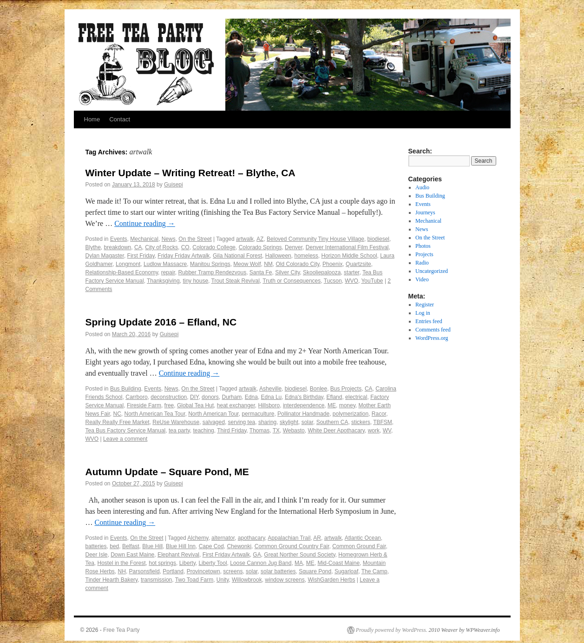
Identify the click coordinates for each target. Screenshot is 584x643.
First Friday (141, 255)
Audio (422, 187)
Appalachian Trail (289, 538)
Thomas (259, 430)
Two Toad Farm (194, 580)
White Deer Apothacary (336, 430)
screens (233, 571)
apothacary (251, 538)
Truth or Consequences (291, 281)
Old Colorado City (298, 264)
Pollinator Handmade (303, 414)
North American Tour (213, 414)
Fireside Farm (144, 405)
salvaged (214, 422)
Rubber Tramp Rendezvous (212, 272)
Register (424, 304)
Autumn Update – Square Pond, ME (167, 471)
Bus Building (125, 388)
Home (92, 119)
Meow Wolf (247, 264)
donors (210, 397)
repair (168, 272)
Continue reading (144, 223)
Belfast (130, 546)
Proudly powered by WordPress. (391, 630)
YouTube (372, 281)
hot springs (162, 563)
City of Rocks (161, 247)
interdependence (303, 405)
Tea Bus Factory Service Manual (125, 430)
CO (185, 247)
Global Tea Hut (195, 405)
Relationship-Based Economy (121, 272)
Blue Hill (152, 546)
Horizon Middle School (349, 255)
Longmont (128, 264)
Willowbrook (247, 580)
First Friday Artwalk (226, 554)
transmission (156, 580)
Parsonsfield (144, 571)
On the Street (194, 239)
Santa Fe (260, 272)
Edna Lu (271, 397)
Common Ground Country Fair (292, 546)
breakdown (117, 247)
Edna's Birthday (304, 397)
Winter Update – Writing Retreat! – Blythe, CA (190, 172)
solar (307, 422)
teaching (203, 430)
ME (332, 405)
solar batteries (278, 571)
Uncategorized (431, 271)
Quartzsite (358, 264)
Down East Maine (132, 554)
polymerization (350, 414)
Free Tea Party (121, 630)
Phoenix (332, 264)
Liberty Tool (212, 563)
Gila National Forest (237, 255)
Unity (223, 580)
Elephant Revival (178, 554)
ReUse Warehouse (175, 422)
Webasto (294, 430)
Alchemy (197, 538)
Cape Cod (211, 546)
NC (117, 414)
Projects (424, 254)
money (347, 405)
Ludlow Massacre (165, 264)
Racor (379, 414)
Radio (422, 262)
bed (114, 546)
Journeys (425, 212)
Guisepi (173, 184)
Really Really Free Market (117, 422)
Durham (232, 397)
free (169, 405)
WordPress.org (431, 338)
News (169, 239)
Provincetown (203, 571)
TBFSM (382, 422)
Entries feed (428, 321)
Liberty (187, 563)
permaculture (258, 414)
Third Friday (231, 430)
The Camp (374, 571)
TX (276, 430)
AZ (259, 239)
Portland (173, 571)
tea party (179, 430)
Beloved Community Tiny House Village (315, 239)
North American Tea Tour (155, 414)
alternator (223, 538)
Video (422, 279)
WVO (351, 281)
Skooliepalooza (322, 272)
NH (122, 571)
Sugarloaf (346, 571)
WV (387, 430)
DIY (194, 397)
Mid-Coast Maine (338, 563)
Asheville (270, 388)
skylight (289, 422)
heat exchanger (236, 405)
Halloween (278, 255)
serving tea (242, 422)
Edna (251, 397)
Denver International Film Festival (347, 247)
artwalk (245, 239)
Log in (422, 313)
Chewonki (239, 546)
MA (299, 563)
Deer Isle (96, 554)
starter (351, 272)
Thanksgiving (163, 281)
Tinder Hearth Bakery (111, 580)
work (374, 430)
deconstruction (169, 397)
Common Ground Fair (359, 546)
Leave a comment (125, 439)
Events (118, 239)
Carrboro (136, 397)
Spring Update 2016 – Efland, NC (161, 322)
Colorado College (214, 247)
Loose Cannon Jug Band (260, 563)
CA (138, 247)
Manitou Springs (210, 264)
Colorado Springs (260, 247)
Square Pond (315, 571)
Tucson (333, 281)
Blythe (93, 247)
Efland (334, 397)
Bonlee (318, 388)
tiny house (195, 281)
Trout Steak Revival (235, 281)
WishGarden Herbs (331, 580)
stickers (360, 422)
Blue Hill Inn (181, 546)
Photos (423, 246)
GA (257, 554)
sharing (267, 422)
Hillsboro (269, 405)
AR (317, 538)
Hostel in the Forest (122, 563)
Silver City (287, 272)
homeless (306, 255)
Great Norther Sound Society (299, 554)
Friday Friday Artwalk (183, 255)
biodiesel (378, 239)
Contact (119, 119)
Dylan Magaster (104, 255)
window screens (284, 580)
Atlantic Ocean (363, 538)
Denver (293, 247)
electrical (356, 397)
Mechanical (144, 239)
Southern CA (332, 422)
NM (268, 264)
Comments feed (433, 329)
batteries (96, 546)
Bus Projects (345, 388)
